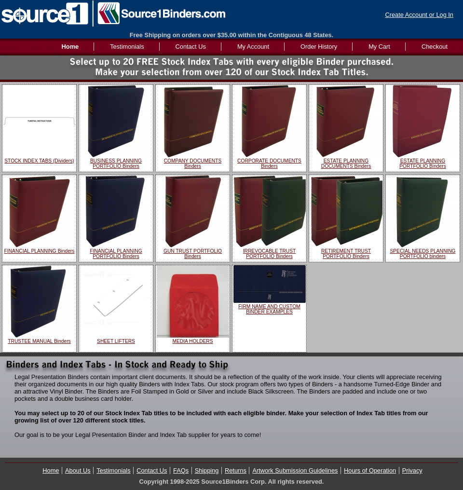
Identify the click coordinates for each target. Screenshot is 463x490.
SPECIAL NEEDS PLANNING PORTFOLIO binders (422, 253)
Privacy (412, 470)
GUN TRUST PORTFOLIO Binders (192, 253)
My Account (253, 46)
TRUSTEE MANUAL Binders (39, 341)
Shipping (207, 470)
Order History (318, 46)
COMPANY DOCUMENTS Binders (193, 163)
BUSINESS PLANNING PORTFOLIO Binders (116, 163)
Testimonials (127, 46)
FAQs (181, 470)
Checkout (435, 46)
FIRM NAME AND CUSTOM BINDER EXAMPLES (269, 309)
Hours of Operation (370, 470)
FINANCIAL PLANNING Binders (39, 251)
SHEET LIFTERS (116, 341)
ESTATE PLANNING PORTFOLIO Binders (422, 163)
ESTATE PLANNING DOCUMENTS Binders (346, 163)
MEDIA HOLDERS (192, 341)
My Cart (379, 46)
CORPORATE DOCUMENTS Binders (269, 163)
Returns (235, 470)
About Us (78, 470)
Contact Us (191, 46)
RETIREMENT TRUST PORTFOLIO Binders (346, 253)
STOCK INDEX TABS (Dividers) (39, 160)
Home (50, 470)
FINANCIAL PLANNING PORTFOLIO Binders (116, 253)
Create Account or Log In (419, 14)
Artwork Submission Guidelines (295, 470)
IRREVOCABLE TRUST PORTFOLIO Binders (269, 253)
